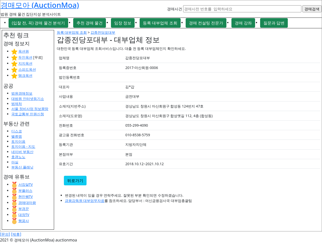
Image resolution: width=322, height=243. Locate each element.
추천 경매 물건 (89, 23)
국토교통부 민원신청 (27, 114)
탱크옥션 (25, 75)
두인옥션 (25, 57)
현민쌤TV (25, 196)
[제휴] (16, 234)
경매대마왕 (27, 202)
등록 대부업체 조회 (160, 23)
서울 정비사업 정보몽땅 (29, 108)
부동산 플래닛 (22, 167)
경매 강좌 (243, 23)
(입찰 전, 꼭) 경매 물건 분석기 (38, 23)
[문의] (5, 234)
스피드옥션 (27, 69)
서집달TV (25, 184)
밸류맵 (16, 136)
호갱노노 (18, 156)
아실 (14, 162)
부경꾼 (23, 208)
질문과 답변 (274, 23)
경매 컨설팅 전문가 (206, 23)
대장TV (23, 214)
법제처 (16, 103)
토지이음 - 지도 (23, 146)
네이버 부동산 (22, 151)
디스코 (16, 131)
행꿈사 (23, 220)
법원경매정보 (21, 93)
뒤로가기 (75, 180)
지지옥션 (25, 63)
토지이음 (18, 141)
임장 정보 (122, 23)
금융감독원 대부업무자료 (85, 200)
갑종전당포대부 (103, 32)
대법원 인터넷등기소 (27, 98)
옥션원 (23, 51)
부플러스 (25, 190)
